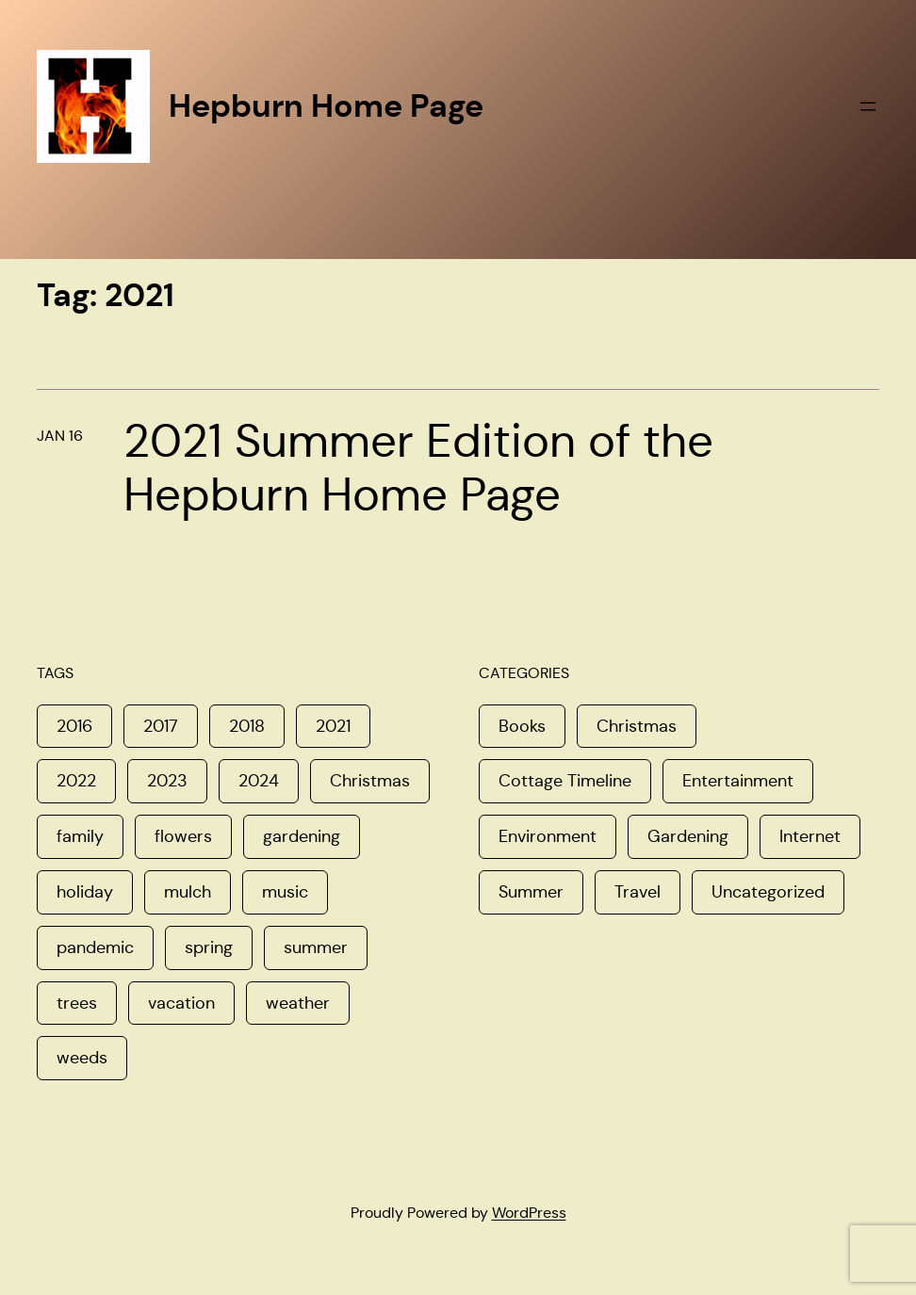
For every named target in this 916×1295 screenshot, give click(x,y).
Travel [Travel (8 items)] (637, 892)
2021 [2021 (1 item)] (333, 726)
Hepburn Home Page (326, 105)
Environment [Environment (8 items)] (548, 836)
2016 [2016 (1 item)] (74, 726)
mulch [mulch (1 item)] (187, 892)
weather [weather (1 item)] (298, 1003)
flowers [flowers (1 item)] (183, 836)
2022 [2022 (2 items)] (76, 780)
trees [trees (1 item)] (77, 1003)
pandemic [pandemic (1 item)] (95, 947)
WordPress (529, 1213)
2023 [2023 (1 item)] (167, 780)
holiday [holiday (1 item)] (85, 892)
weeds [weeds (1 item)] (82, 1057)
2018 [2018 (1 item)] (247, 726)
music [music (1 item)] (285, 892)
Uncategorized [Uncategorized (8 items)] (768, 892)
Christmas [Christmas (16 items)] (637, 726)
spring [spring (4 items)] (209, 947)
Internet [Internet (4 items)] (810, 836)
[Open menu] (868, 106)
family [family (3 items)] (80, 836)
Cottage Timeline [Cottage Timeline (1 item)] (565, 780)
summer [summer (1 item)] (316, 947)
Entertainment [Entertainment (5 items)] (737, 780)
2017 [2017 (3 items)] (160, 726)
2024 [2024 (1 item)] (258, 780)
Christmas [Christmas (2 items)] (370, 780)
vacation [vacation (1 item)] (181, 1003)
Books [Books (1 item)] (522, 726)
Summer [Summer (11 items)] (531, 892)
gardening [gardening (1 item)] (301, 836)
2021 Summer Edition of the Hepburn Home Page (418, 469)
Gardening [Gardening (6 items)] (687, 836)
